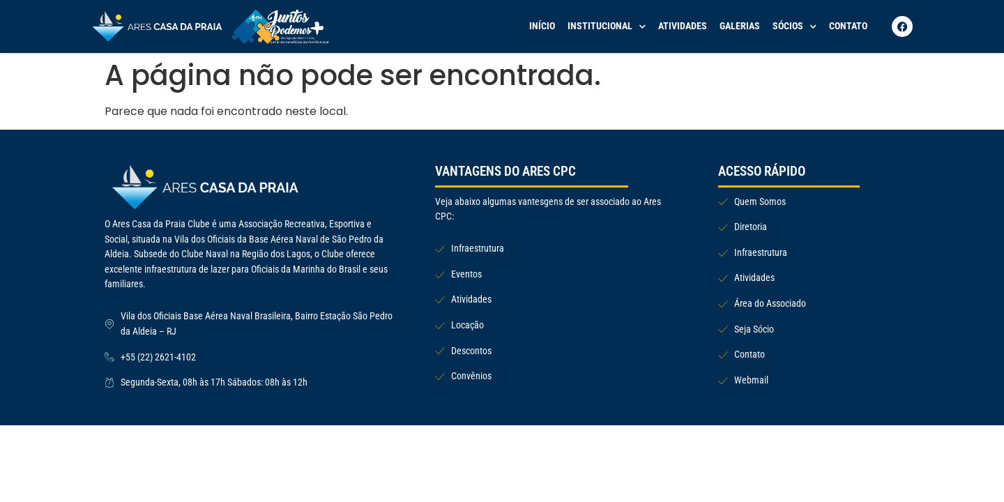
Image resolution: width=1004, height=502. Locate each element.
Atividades (682, 26)
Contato (848, 26)
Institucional (607, 26)
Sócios (794, 26)
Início (542, 26)
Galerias (740, 26)
